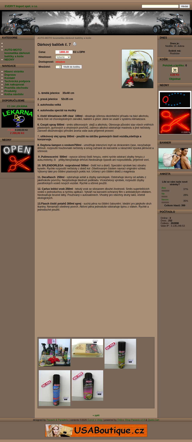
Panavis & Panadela (58, 420)
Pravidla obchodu (16, 87)
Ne (163, 193)
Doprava (10, 74)
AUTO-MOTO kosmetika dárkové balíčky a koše (17, 53)
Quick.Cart (153, 420)
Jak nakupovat (14, 84)
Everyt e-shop (95, 420)
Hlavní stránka (14, 71)
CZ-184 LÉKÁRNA (17, 106)
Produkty (10, 91)
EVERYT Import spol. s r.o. (21, 6)
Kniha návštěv (14, 94)
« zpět (96, 415)
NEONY (9, 59)
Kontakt (9, 78)
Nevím (165, 199)
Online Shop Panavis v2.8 (131, 420)
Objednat (174, 78)
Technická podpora (17, 81)
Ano (164, 188)
